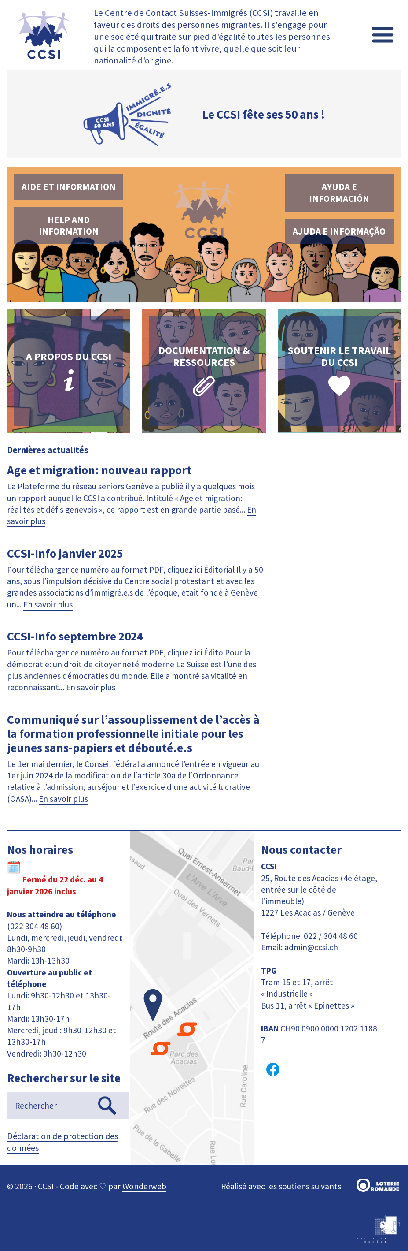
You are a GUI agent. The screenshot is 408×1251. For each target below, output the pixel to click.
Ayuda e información (339, 192)
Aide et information (69, 187)
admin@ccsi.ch (311, 947)
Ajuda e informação (339, 231)
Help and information (69, 225)
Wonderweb (144, 1186)
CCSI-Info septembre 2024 (75, 636)
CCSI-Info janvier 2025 (65, 553)
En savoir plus (48, 604)
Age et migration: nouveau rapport (99, 469)
